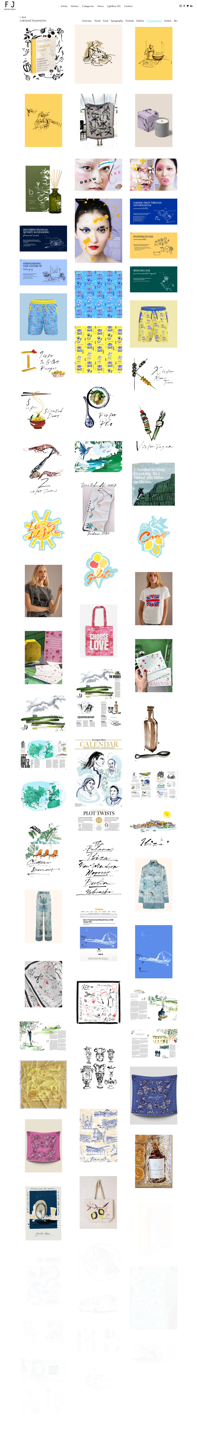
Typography (117, 20)
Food (105, 20)
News (100, 6)
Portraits (130, 20)
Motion (75, 6)
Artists (64, 6)
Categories (88, 6)
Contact (128, 6)
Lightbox (114, 6)
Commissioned (154, 20)
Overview (87, 20)
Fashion (140, 20)
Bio (175, 20)
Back (23, 17)
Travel (97, 20)
